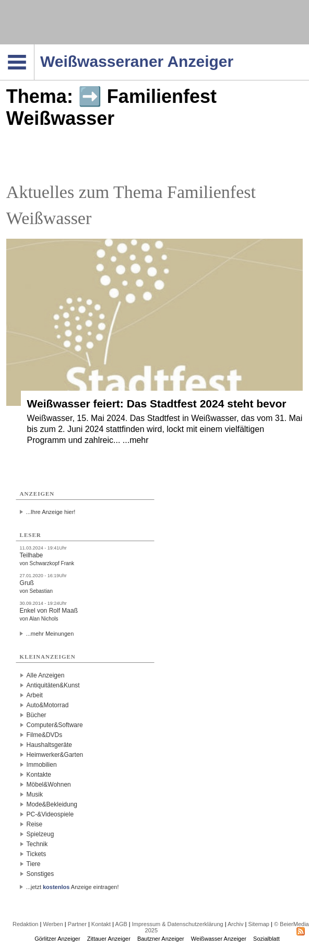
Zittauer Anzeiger (108, 939)
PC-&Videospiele (50, 814)
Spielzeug (40, 834)
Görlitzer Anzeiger (57, 939)
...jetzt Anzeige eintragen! (72, 887)
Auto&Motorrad (48, 705)
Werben (53, 924)
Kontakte (39, 774)
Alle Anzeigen (46, 675)
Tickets (36, 854)
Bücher (36, 715)
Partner (77, 924)
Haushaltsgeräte (49, 744)
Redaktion (26, 924)
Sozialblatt (266, 939)
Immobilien (42, 764)
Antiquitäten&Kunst (53, 685)
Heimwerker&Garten (55, 754)
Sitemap (258, 924)
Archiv (236, 924)
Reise (35, 824)
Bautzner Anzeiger (160, 939)
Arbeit (35, 695)
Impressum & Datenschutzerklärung (177, 924)
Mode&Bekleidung (52, 804)
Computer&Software (55, 725)
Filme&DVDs (45, 735)
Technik (37, 844)
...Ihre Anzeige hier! (51, 512)
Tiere (34, 864)
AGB (121, 924)
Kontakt (101, 924)
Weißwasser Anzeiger (218, 939)
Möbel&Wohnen (49, 784)
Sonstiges (40, 873)
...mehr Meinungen (50, 633)
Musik (35, 794)
